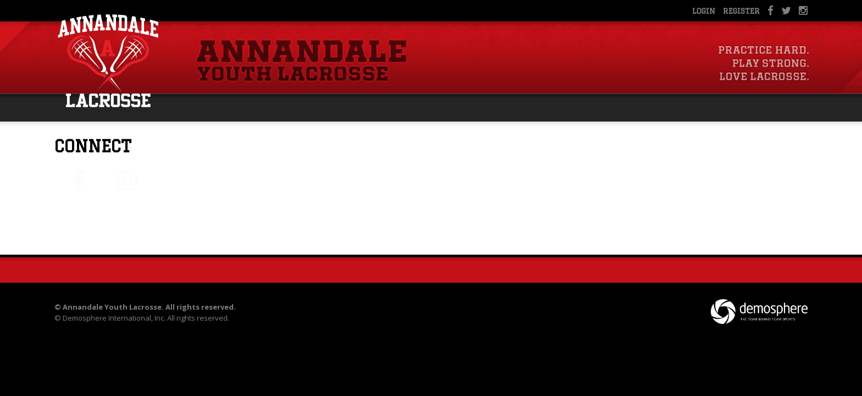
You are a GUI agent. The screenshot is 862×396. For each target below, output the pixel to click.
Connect (92, 146)
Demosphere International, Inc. (114, 318)
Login (703, 11)
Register (741, 11)
